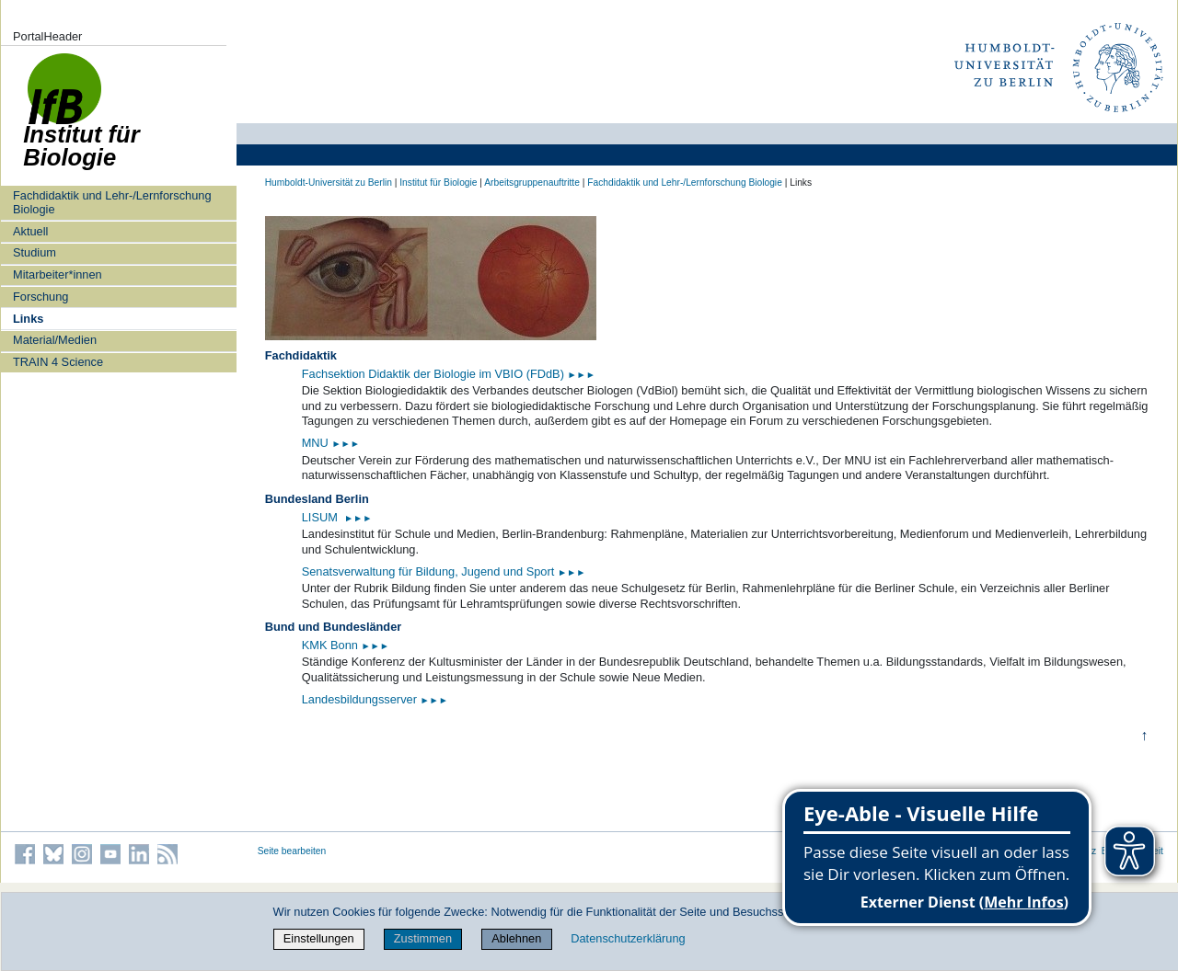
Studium (34, 252)
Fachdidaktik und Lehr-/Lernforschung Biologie (112, 202)
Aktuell (30, 231)
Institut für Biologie (438, 182)
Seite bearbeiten (292, 851)
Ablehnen (516, 938)
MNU (331, 443)
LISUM (321, 517)
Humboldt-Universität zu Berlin (328, 182)
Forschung (40, 296)
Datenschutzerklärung (628, 938)
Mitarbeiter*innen (57, 274)
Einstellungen (318, 938)
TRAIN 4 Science (58, 362)
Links (28, 319)
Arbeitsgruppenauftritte (532, 182)
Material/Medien (55, 340)
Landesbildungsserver (375, 699)
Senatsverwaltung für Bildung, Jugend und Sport (444, 571)
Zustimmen (423, 938)
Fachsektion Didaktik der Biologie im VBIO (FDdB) (448, 374)
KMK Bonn (332, 645)
